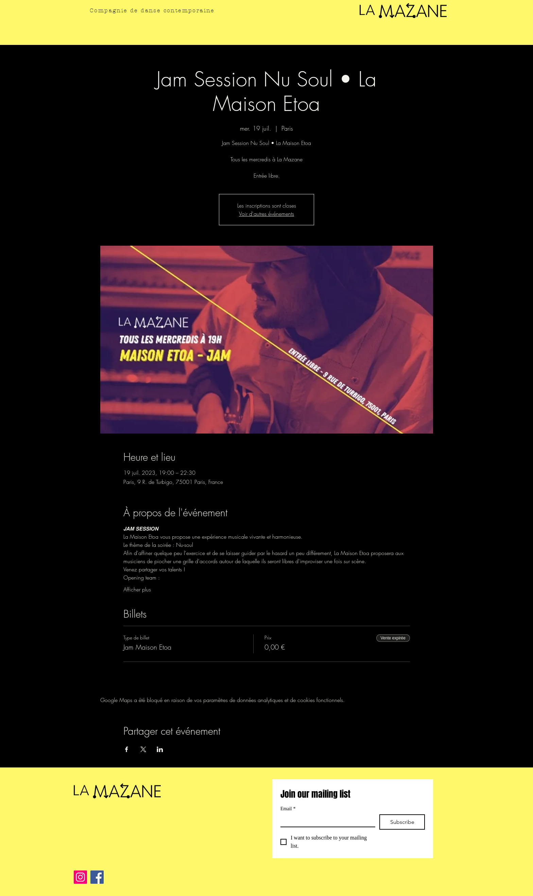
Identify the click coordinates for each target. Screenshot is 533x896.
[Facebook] (97, 877)
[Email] (325, 820)
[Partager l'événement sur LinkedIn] (160, 749)
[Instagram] (80, 877)
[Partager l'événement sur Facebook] (126, 749)
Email (287, 809)
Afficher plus (137, 589)
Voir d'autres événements (266, 213)
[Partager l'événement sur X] (143, 749)
